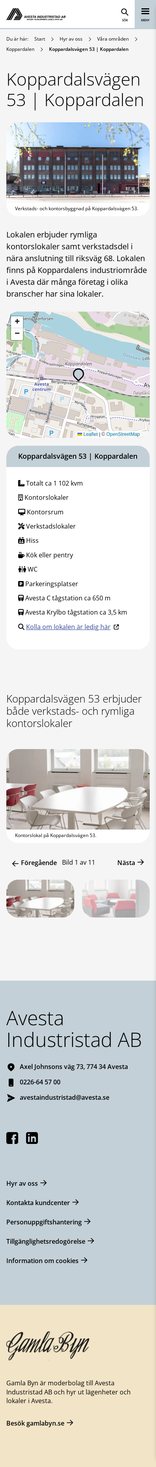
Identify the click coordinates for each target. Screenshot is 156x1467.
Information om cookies (42, 1260)
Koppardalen (20, 49)
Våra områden (113, 39)
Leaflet (87, 434)
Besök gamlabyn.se (35, 1423)
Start (39, 39)
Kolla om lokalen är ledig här (68, 626)
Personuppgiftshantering (44, 1222)
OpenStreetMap (123, 434)
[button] (78, 374)
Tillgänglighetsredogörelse (45, 1241)
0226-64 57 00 (40, 1082)
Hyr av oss (71, 39)
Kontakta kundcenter (38, 1202)
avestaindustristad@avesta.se (64, 1097)
